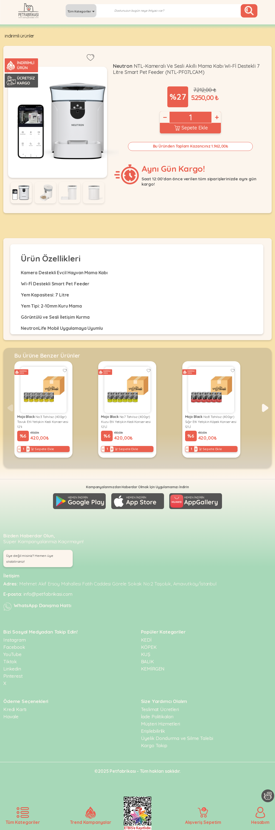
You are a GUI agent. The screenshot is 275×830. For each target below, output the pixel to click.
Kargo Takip (154, 745)
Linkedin (12, 669)
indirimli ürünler (19, 36)
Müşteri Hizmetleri (160, 724)
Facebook (14, 647)
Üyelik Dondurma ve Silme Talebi (177, 738)
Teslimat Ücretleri (160, 709)
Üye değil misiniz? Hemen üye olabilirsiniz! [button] (29, 559)
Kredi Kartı (14, 709)
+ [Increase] (216, 117)
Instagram (14, 640)
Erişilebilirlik (153, 731)
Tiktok (10, 661)
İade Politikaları (157, 716)
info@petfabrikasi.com (48, 594)
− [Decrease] (164, 117)
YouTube (12, 654)
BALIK (147, 661)
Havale (11, 716)
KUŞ (146, 654)
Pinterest (13, 676)
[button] (265, 408)
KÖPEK (149, 647)
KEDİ (146, 640)
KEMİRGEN (153, 669)
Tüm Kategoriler (81, 11)
